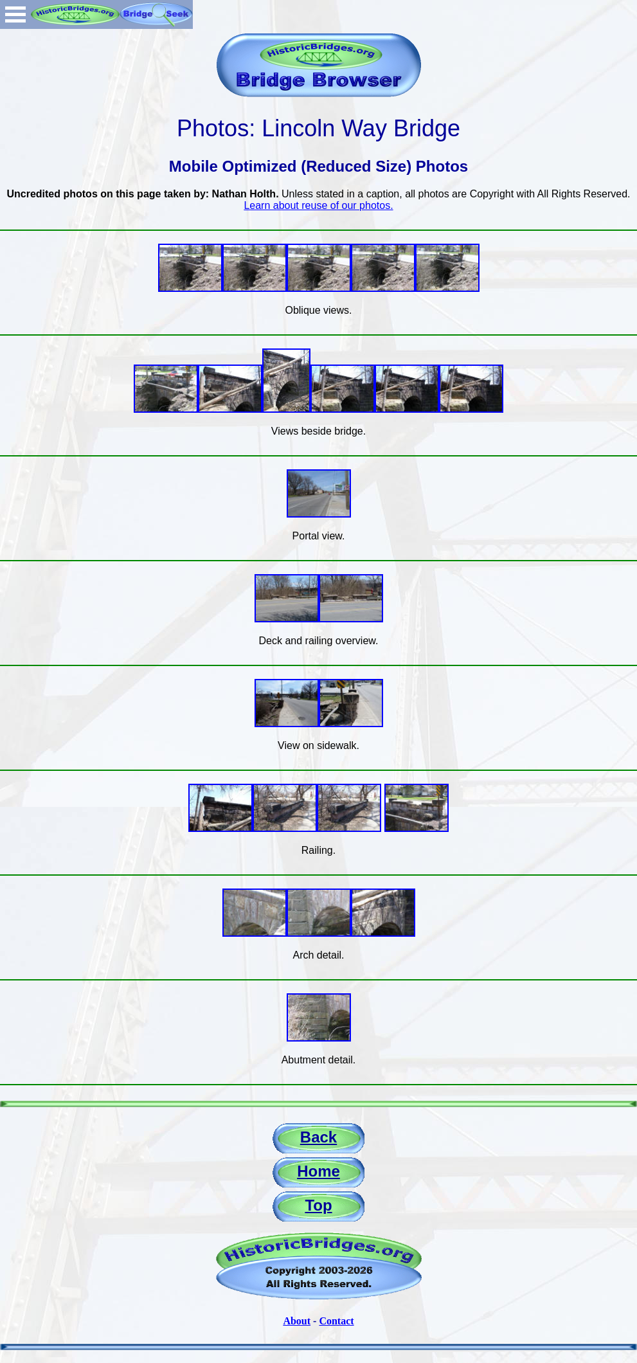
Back (318, 1137)
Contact (336, 1320)
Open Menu (15, 14)
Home (318, 1171)
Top (318, 1205)
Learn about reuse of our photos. (318, 205)
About (296, 1320)
